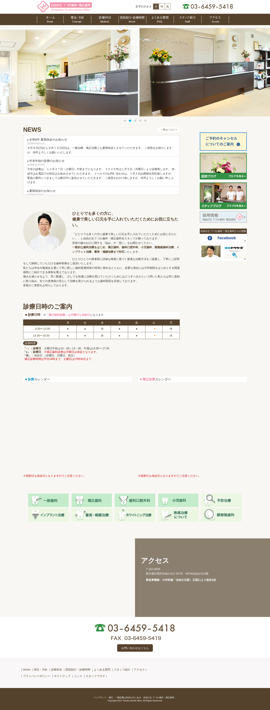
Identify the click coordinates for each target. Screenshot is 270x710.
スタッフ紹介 (122, 669)
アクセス (139, 669)
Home (26, 669)
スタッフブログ (95, 676)
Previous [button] (6, 76)
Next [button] (264, 76)
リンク (78, 676)
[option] (135, 72)
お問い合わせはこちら (135, 648)
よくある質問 (102, 669)
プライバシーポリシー (36, 676)
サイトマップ (62, 676)
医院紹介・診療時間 (78, 669)
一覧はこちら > (169, 129)
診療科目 (56, 669)
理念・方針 (40, 669)
